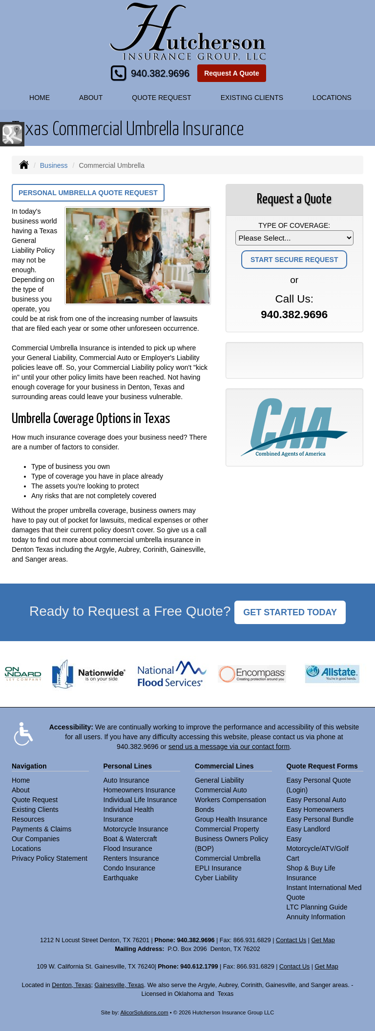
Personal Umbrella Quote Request (88, 193)
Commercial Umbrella (228, 858)
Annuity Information (316, 917)
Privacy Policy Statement (49, 858)
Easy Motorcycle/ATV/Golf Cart (318, 848)
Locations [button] (332, 97)
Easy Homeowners (315, 809)
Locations (26, 848)
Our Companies (36, 839)
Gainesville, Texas (119, 985)
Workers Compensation (230, 800)
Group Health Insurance (231, 819)
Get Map (323, 940)
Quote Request (35, 800)
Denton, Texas (71, 985)
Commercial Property (227, 829)
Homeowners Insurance (140, 790)
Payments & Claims (41, 829)
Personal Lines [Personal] (128, 766)
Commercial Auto (221, 790)
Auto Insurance (126, 780)
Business (54, 165)
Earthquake (121, 878)
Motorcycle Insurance (136, 829)
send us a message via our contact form (229, 746)
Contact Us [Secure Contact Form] (291, 940)
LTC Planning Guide (317, 907)
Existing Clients (35, 809)
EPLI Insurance (218, 868)
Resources (28, 819)
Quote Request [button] (161, 97)
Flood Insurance (128, 848)
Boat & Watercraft (130, 839)
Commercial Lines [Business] (224, 766)
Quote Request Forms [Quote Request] (322, 766)
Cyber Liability (216, 878)
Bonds (204, 809)
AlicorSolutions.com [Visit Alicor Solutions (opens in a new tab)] (144, 1012)
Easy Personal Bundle (320, 819)
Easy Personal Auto (316, 800)
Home (39, 97)
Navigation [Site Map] (29, 766)
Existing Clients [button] (252, 97)
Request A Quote (231, 73)
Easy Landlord (309, 829)
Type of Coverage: (294, 225)
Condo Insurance (130, 868)
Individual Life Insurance (140, 800)
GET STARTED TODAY (290, 612)
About (91, 97)
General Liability (219, 780)
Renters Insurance (131, 858)
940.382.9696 (160, 73)
